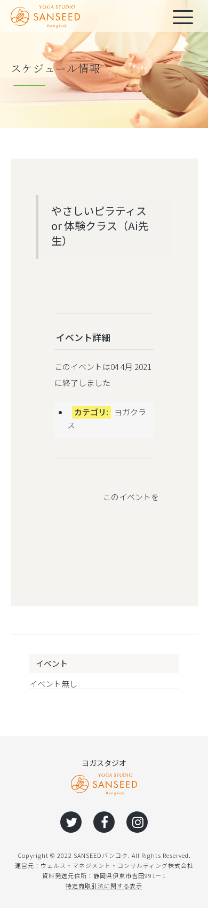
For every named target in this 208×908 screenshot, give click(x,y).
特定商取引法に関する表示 (104, 885)
